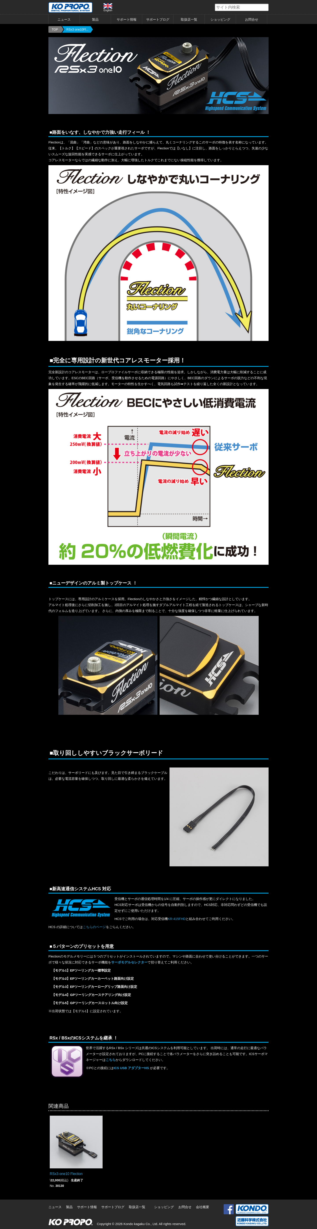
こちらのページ (94, 927)
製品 (95, 19)
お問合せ (251, 19)
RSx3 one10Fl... (77, 29)
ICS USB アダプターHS (131, 1068)
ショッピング (220, 19)
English (107, 7)
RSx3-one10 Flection (66, 1174)
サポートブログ (157, 19)
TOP (55, 29)
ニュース (64, 19)
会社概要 (202, 1207)
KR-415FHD (177, 919)
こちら (111, 1060)
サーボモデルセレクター (129, 962)
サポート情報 (126, 19)
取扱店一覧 (189, 19)
